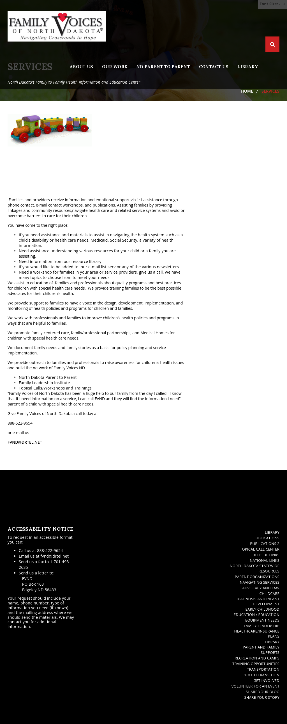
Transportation (263, 669)
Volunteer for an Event (255, 686)
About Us (81, 66)
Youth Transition (261, 674)
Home (247, 91)
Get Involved (266, 680)
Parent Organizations (257, 576)
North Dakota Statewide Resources (254, 568)
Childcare (269, 593)
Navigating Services (259, 582)
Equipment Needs (262, 620)
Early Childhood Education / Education (256, 612)
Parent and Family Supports (261, 650)
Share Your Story (261, 697)
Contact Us (214, 66)
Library (247, 66)
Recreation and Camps (257, 658)
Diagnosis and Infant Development (258, 601)
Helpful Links (266, 554)
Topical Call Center (259, 549)
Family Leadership (261, 625)
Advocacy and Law (260, 587)
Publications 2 (264, 543)
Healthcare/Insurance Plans (256, 634)
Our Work (115, 66)
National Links (264, 560)
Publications (266, 537)
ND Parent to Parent (163, 66)
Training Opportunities (255, 663)
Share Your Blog (262, 691)
